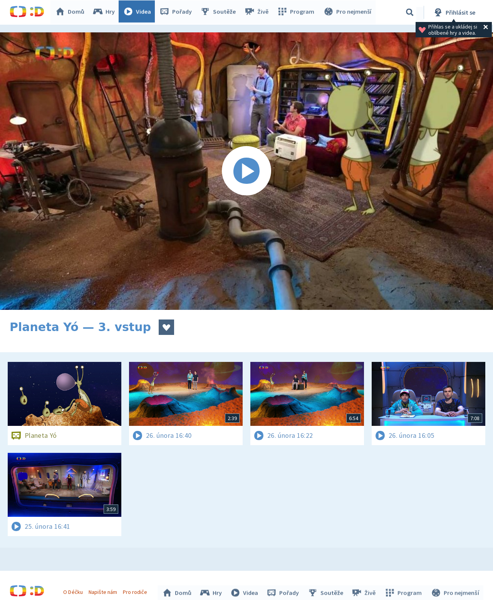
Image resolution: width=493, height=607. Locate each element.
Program (297, 12)
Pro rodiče (136, 590)
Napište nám (103, 590)
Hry (105, 12)
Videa (139, 12)
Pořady (177, 12)
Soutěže (220, 12)
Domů (72, 12)
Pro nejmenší (348, 12)
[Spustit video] (246, 171)
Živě (258, 12)
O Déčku (74, 590)
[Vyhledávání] (410, 12)
